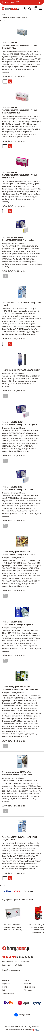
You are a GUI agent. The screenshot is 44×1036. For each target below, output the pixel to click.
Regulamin (6, 983)
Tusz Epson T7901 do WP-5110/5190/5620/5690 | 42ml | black (17, 623)
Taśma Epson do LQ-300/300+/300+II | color (21, 370)
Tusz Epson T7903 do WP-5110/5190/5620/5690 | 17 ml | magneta (19, 423)
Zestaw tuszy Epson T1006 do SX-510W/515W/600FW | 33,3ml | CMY (17, 773)
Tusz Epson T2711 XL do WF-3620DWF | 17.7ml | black (21, 303)
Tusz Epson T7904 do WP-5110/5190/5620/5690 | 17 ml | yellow (18, 238)
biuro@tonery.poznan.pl (11, 970)
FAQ (4, 990)
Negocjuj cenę (29, 987)
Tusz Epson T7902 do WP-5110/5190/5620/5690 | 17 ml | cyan (17, 488)
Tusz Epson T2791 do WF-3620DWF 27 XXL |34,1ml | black (19, 838)
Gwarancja (28, 983)
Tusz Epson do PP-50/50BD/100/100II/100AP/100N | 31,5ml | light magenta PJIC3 (20, 110)
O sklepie (5, 980)
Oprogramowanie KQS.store (14, 1030)
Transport (28, 990)
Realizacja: (32, 1030)
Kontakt (5, 987)
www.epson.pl (21, 67)
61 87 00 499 (9, 2)
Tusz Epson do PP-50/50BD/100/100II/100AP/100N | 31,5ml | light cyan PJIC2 (20, 45)
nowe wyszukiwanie (19, 17)
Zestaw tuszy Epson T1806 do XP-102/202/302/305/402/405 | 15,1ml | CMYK (20, 688)
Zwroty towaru (8, 993)
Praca (26, 980)
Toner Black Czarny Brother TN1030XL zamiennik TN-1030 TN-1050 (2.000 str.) (12, 927)
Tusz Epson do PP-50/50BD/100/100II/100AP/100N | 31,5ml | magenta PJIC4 (20, 175)
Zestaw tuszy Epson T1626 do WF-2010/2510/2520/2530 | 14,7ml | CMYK (18, 553)
